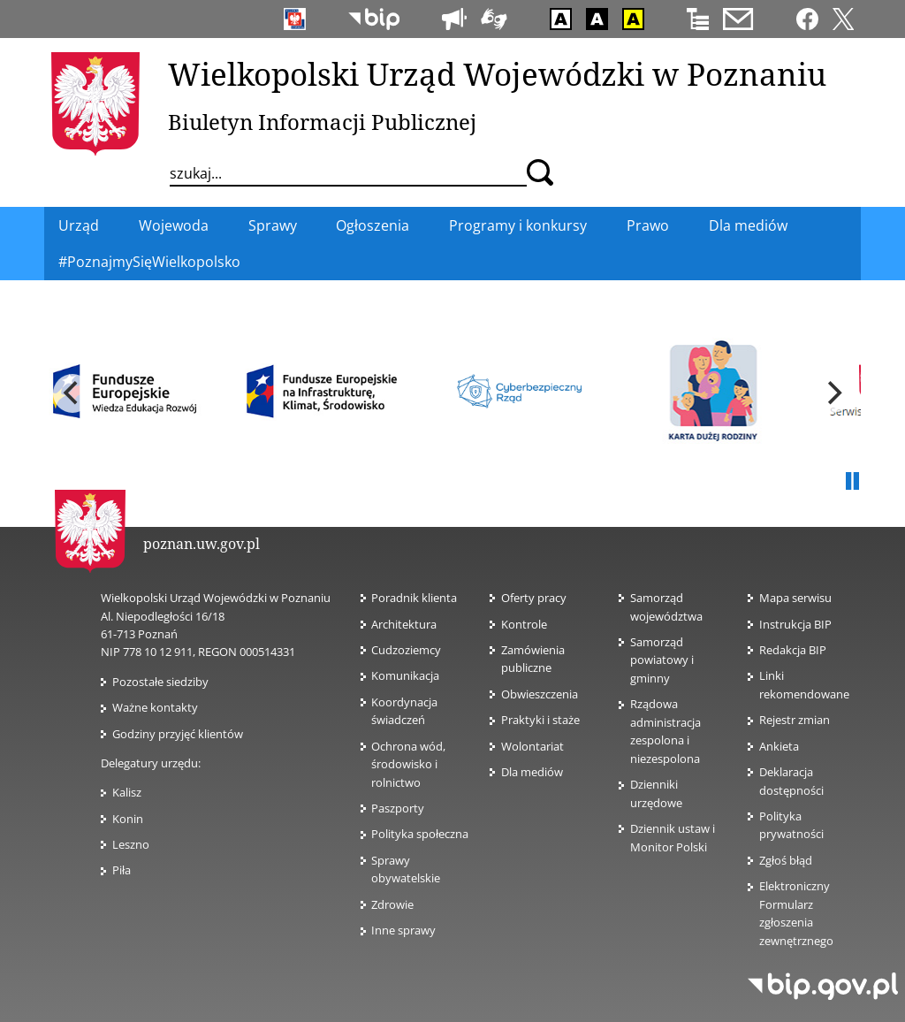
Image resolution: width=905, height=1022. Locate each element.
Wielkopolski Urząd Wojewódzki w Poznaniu (497, 73)
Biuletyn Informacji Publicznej (322, 121)
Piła (121, 870)
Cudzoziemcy (411, 650)
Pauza (852, 482)
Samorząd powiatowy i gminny (662, 660)
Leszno (130, 844)
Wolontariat (532, 746)
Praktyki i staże (540, 720)
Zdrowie (392, 904)
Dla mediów (532, 772)
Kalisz (126, 792)
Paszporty (397, 808)
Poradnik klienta (414, 598)
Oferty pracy (534, 598)
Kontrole (524, 624)
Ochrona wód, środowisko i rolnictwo (408, 764)
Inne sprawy (403, 930)
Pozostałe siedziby (160, 682)
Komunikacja (405, 675)
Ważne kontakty (155, 707)
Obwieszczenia (539, 694)
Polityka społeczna (419, 834)
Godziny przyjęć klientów (177, 734)
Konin (127, 819)
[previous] (72, 393)
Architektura (404, 624)
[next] (832, 393)
